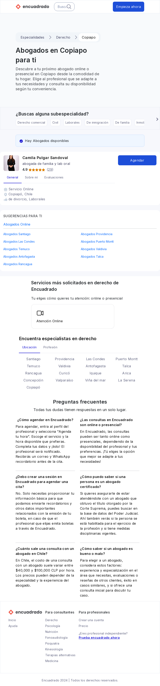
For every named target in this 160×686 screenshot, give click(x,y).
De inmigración (97, 122)
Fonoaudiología (56, 637)
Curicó (64, 373)
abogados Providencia (96, 234)
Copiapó (33, 387)
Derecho (63, 37)
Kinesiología (54, 649)
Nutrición (51, 631)
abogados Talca (92, 256)
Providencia (64, 359)
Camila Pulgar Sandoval (45, 158)
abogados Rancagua (17, 264)
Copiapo (88, 37)
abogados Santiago (17, 234)
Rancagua (33, 373)
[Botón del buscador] (69, 6)
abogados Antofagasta (19, 256)
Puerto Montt (127, 359)
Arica (126, 373)
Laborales (72, 122)
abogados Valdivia (94, 249)
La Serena (126, 380)
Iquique (96, 373)
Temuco (33, 366)
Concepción (33, 380)
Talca (126, 366)
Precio (83, 626)
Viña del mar (95, 380)
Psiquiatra (52, 643)
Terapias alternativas (60, 655)
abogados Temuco (16, 249)
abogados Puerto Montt (97, 241)
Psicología (52, 626)
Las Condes (95, 359)
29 (50, 169)
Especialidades (32, 37)
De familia (122, 122)
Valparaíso (64, 380)
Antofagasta (96, 366)
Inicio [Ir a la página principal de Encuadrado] (12, 620)
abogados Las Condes (19, 241)
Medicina (51, 661)
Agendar (137, 160)
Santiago (33, 359)
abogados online (16, 224)
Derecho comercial (31, 122)
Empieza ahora (128, 7)
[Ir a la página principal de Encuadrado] (32, 6)
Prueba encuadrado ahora (99, 637)
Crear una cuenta (91, 620)
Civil (55, 122)
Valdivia (64, 366)
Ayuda (13, 626)
